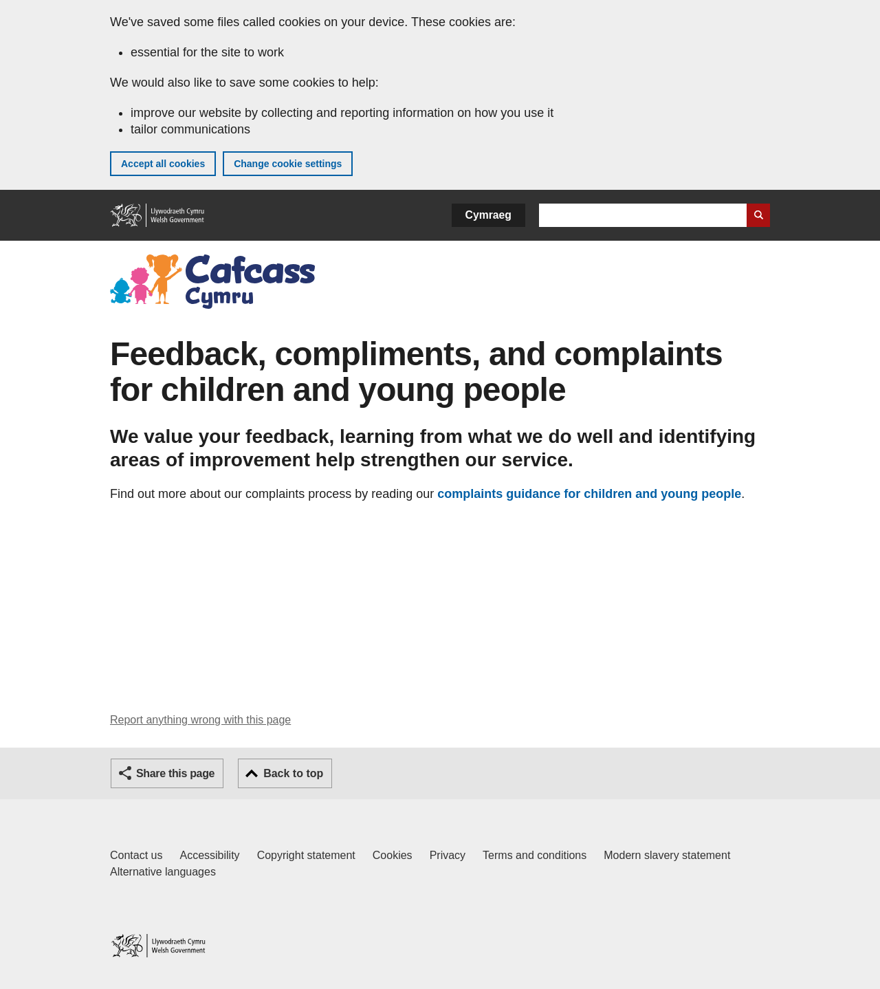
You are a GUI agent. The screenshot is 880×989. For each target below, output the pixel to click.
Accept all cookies (163, 163)
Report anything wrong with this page (200, 720)
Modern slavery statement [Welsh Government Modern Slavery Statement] (667, 855)
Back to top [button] (293, 773)
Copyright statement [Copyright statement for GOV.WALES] (306, 855)
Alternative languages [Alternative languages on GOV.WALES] (163, 872)
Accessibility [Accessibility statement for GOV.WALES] (209, 855)
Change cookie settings (288, 163)
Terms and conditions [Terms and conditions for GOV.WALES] (534, 855)
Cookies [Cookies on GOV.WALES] (392, 855)
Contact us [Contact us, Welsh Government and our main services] (136, 855)
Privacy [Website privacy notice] (447, 855)
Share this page (175, 773)
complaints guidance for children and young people (589, 494)
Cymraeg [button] (488, 215)
